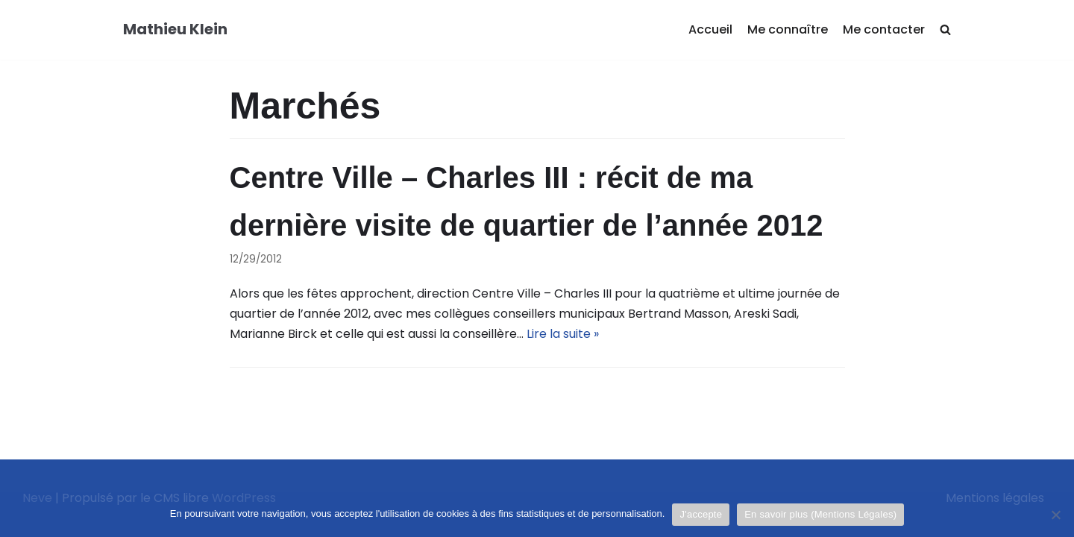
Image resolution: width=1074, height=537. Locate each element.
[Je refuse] (1055, 514)
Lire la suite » (563, 333)
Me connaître (787, 29)
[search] (945, 30)
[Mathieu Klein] (175, 30)
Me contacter (884, 29)
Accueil (710, 29)
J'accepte (700, 514)
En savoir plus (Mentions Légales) (820, 514)
